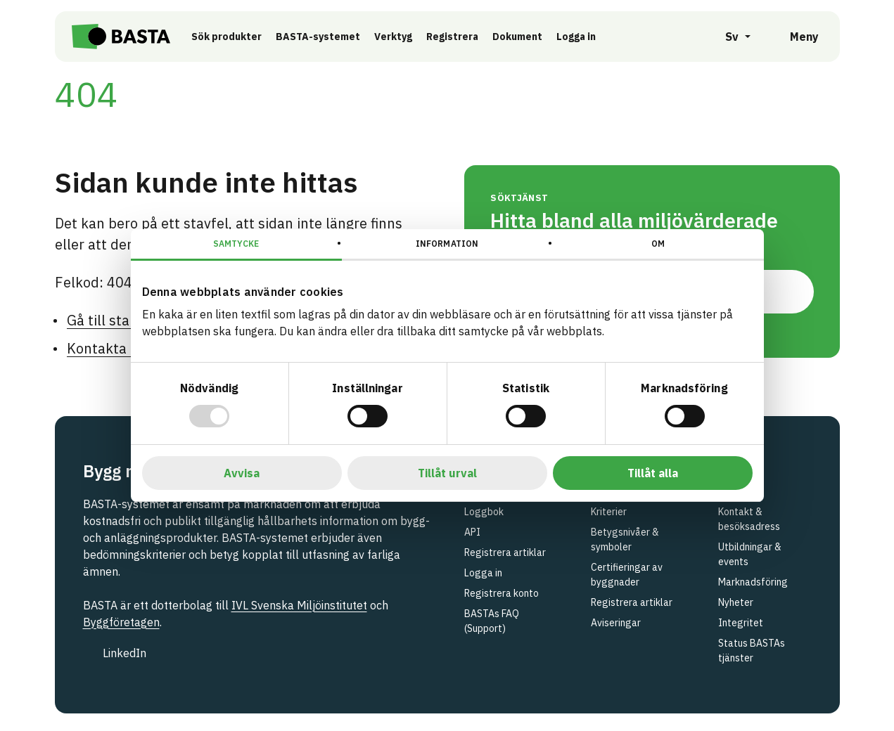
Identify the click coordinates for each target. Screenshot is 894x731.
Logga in (579, 36)
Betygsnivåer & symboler (625, 539)
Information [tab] (447, 243)
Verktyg (393, 36)
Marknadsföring (753, 582)
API (472, 532)
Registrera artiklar (505, 552)
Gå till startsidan (121, 320)
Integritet (740, 622)
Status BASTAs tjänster (751, 650)
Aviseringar (616, 622)
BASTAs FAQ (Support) (491, 621)
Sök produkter (226, 36)
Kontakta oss (109, 348)
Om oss (734, 491)
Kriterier (609, 511)
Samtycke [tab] (236, 243)
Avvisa (242, 473)
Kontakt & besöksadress (749, 519)
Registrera (452, 36)
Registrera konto (501, 593)
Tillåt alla (652, 473)
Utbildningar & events (749, 554)
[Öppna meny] (794, 36)
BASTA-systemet (318, 36)
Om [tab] (658, 243)
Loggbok (484, 511)
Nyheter (735, 602)
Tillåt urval (447, 473)
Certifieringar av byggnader (627, 574)
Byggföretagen (121, 622)
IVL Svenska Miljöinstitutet (299, 605)
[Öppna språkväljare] (730, 36)
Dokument (517, 36)
